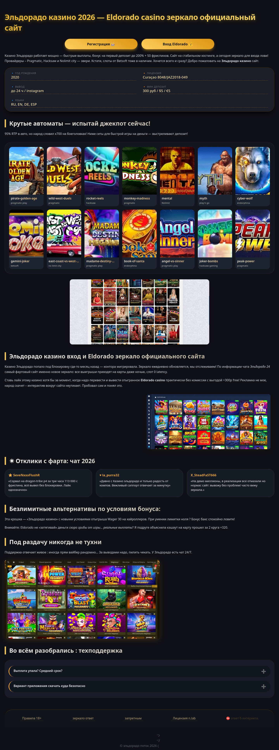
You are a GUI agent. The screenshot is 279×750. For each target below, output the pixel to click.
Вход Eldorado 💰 (167, 44)
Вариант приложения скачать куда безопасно (49, 686)
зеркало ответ (83, 718)
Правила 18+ (31, 718)
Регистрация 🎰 (112, 44)
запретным (133, 718)
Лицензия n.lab (184, 718)
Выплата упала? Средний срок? (38, 671)
